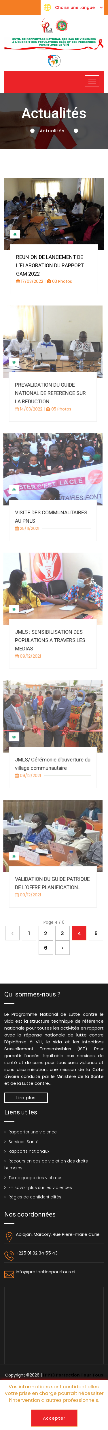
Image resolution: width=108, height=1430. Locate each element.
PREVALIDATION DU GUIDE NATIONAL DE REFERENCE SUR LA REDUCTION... (47, 393)
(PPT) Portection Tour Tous (73, 1375)
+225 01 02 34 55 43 (37, 1253)
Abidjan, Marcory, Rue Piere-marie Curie (58, 1234)
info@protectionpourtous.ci (45, 1272)
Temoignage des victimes (35, 1178)
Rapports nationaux (29, 1151)
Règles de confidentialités (35, 1197)
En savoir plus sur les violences (40, 1187)
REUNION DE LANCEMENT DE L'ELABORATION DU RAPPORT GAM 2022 (50, 265)
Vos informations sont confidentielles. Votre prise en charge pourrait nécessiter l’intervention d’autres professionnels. (54, 1393)
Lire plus (26, 1098)
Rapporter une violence (33, 1132)
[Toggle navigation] (92, 81)
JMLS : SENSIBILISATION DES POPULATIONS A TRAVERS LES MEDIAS (47, 640)
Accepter (54, 1418)
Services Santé (24, 1142)
